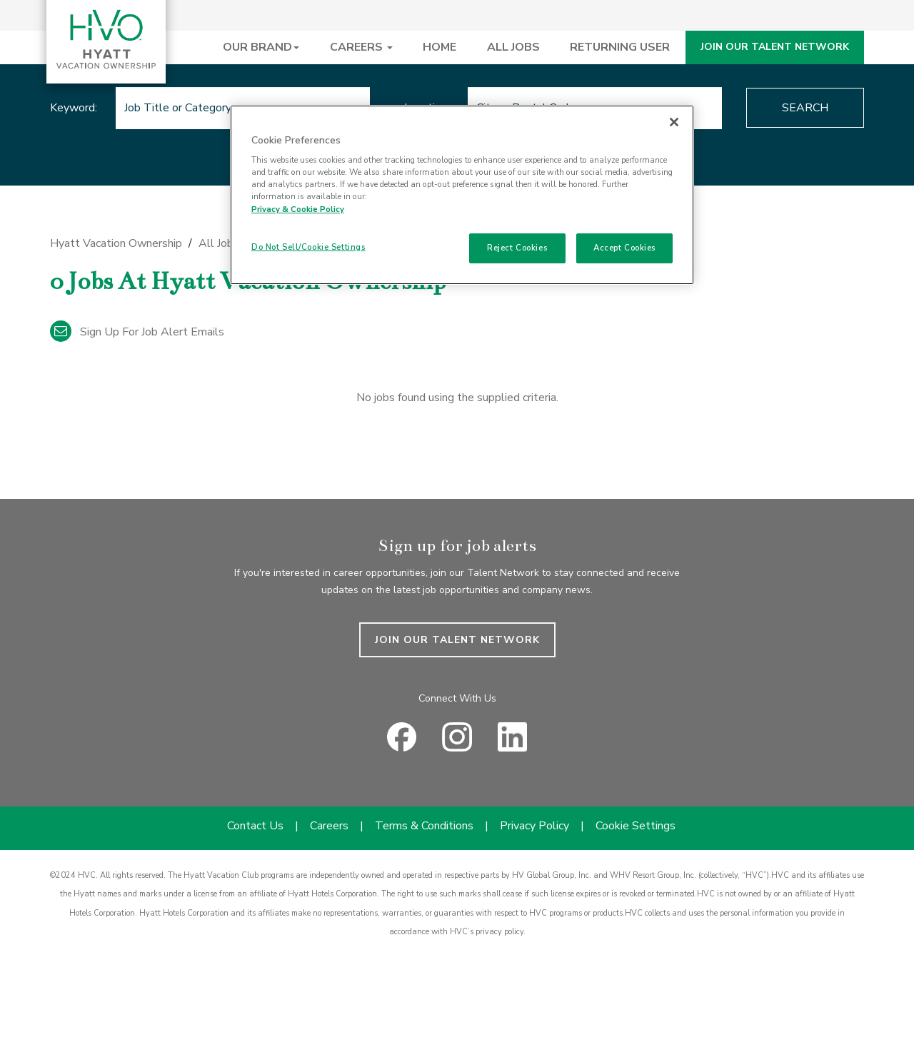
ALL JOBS (513, 47)
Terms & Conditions (424, 826)
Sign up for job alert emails (137, 332)
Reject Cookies (517, 247)
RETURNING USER (620, 47)
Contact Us (255, 826)
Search (805, 108)
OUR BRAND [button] (261, 47)
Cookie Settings (636, 826)
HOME (439, 47)
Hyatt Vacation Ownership (116, 243)
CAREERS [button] (361, 47)
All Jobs (219, 243)
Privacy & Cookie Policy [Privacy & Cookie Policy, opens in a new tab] (297, 209)
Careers (329, 826)
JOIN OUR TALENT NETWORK (774, 47)
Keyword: (73, 108)
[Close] (674, 122)
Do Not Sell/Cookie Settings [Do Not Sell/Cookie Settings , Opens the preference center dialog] (308, 247)
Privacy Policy (534, 826)
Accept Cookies (624, 247)
